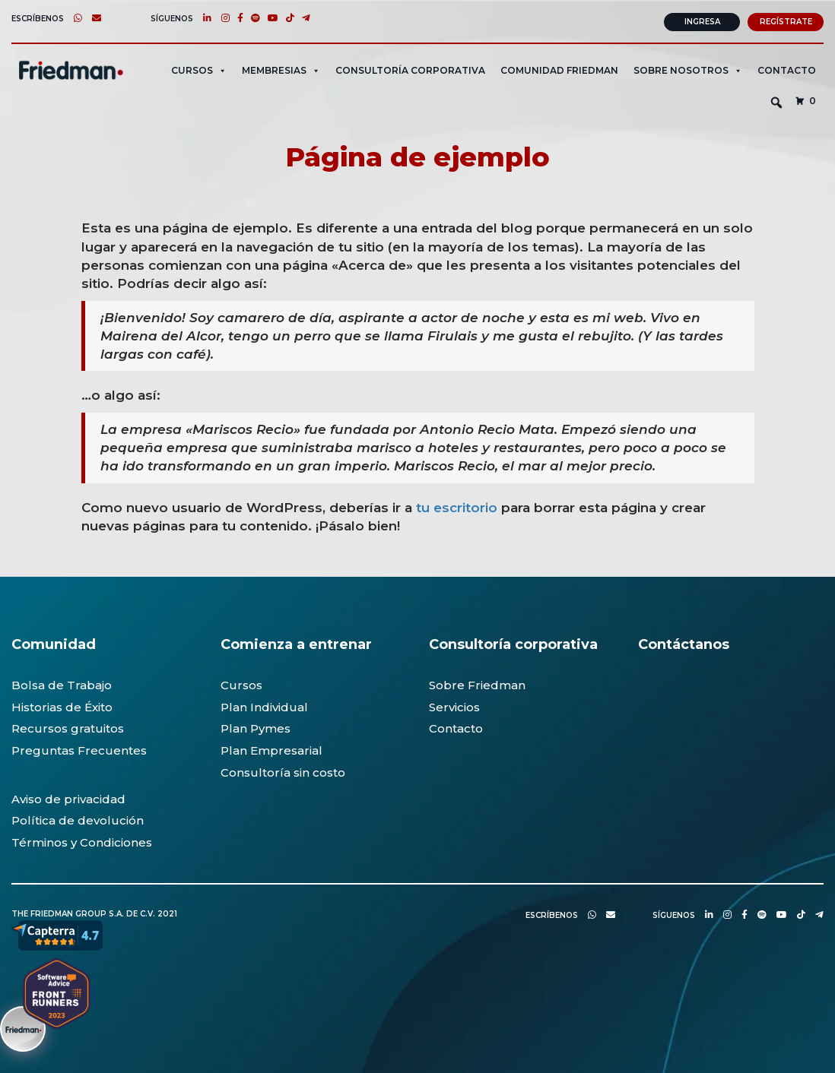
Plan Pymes (256, 727)
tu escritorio (456, 505)
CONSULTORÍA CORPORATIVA (410, 68)
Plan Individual (264, 705)
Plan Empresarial (271, 749)
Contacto (786, 68)
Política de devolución (77, 819)
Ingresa (702, 20)
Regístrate (786, 20)
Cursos (241, 683)
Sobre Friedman (477, 683)
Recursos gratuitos (67, 727)
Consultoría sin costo (283, 771)
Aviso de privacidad (68, 797)
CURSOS (199, 68)
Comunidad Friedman (559, 68)
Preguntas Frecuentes (79, 749)
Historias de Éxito (62, 705)
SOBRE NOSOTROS (687, 68)
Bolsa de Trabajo (61, 683)
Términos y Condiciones (81, 841)
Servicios (454, 705)
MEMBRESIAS (281, 68)
